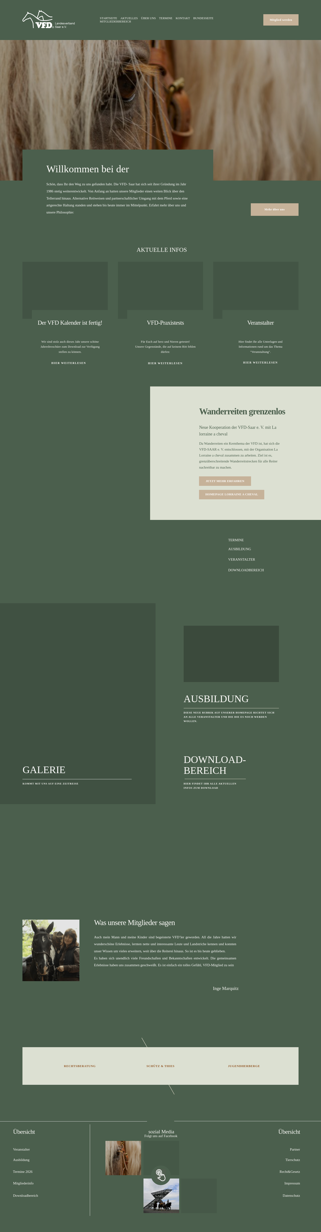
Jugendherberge (244, 1066)
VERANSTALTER (241, 559)
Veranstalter (260, 322)
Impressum (292, 1183)
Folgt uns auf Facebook (161, 1136)
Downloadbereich (25, 1195)
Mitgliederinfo (23, 1183)
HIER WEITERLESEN (68, 363)
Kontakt (183, 18)
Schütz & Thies (161, 1066)
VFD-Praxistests (165, 322)
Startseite (108, 18)
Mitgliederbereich (115, 21)
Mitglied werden (281, 20)
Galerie (43, 769)
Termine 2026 (23, 1172)
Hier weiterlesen (260, 362)
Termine (166, 18)
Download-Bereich (215, 765)
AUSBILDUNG (239, 549)
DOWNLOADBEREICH (246, 570)
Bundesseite (203, 18)
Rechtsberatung (80, 1066)
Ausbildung (216, 698)
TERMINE (236, 540)
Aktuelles (129, 18)
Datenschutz (291, 1195)
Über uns (148, 18)
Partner (295, 1149)
